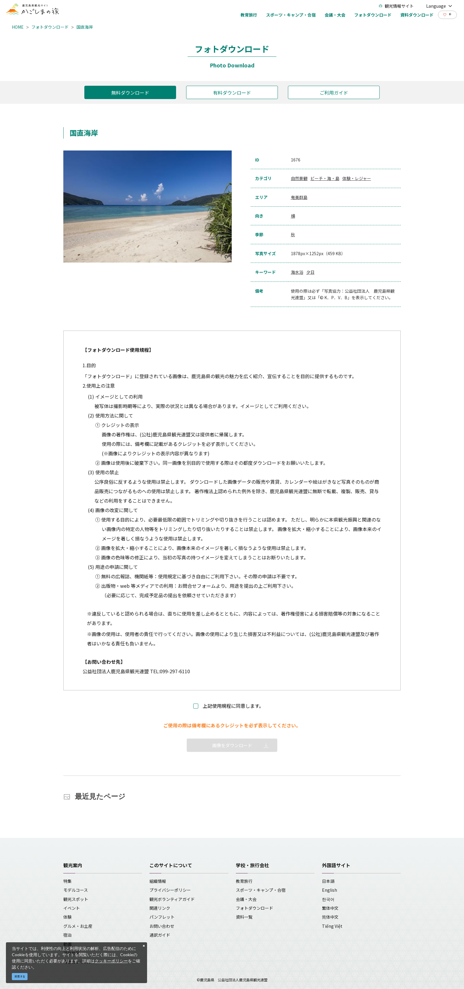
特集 (67, 881)
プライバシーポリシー (170, 890)
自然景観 (299, 178)
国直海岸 (84, 27)
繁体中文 (330, 908)
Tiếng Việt (332, 926)
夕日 (310, 272)
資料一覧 (244, 917)
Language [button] (439, 6)
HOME (18, 27)
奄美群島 (299, 197)
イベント (71, 908)
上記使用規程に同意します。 (233, 705)
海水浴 (297, 272)
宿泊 (67, 935)
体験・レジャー (356, 178)
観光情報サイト (396, 6)
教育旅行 (244, 881)
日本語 (328, 881)
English (329, 890)
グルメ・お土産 (77, 926)
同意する (19, 976)
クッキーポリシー (111, 960)
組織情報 (157, 881)
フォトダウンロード (50, 27)
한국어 (328, 899)
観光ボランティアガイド (172, 899)
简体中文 (330, 917)
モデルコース (75, 890)
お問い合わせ (161, 926)
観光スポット (75, 899)
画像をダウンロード (232, 745)
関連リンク (159, 908)
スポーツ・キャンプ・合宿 (261, 890)
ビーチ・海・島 (324, 178)
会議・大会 (246, 899)
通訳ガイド (159, 935)
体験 (67, 917)
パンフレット (162, 917)
